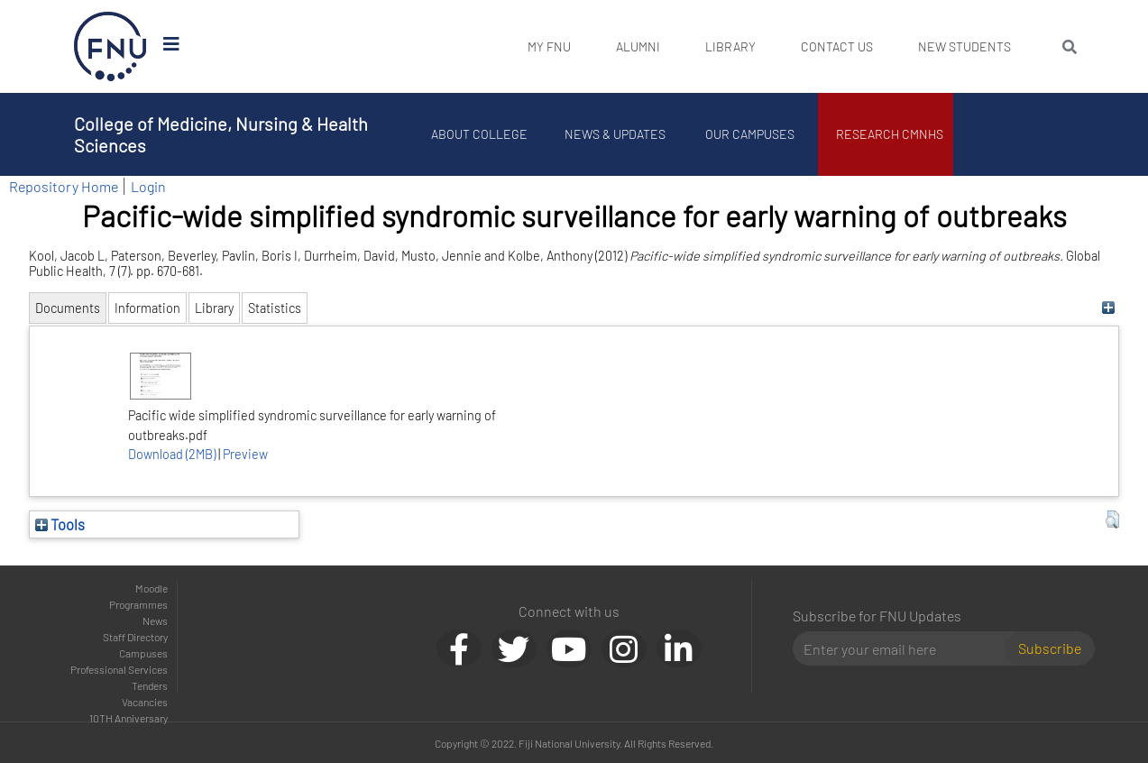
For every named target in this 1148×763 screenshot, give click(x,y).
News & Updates (615, 134)
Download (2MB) (172, 454)
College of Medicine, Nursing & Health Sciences (221, 134)
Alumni (638, 46)
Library (730, 46)
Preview (245, 454)
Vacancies (145, 701)
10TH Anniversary (128, 718)
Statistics (274, 308)
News (155, 620)
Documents (67, 308)
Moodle (151, 588)
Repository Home (63, 186)
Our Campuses (749, 134)
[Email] (906, 648)
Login (148, 186)
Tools (60, 524)
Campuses (143, 653)
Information (147, 308)
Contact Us (837, 46)
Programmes (138, 604)
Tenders (150, 685)
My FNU (549, 46)
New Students (964, 46)
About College (479, 134)
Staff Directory (135, 636)
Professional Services (119, 669)
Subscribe (1049, 648)
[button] (1112, 519)
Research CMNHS (889, 134)
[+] (1108, 308)
